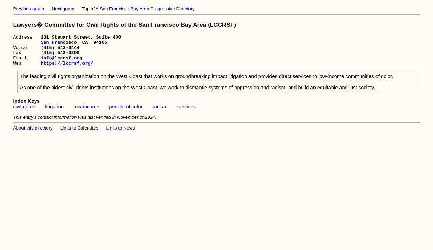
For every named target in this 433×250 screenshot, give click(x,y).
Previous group (28, 8)
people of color (125, 113)
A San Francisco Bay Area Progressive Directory (145, 8)
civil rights (24, 113)
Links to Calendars (79, 134)
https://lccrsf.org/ (67, 69)
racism (159, 113)
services (186, 113)
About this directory (33, 134)
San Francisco (59, 44)
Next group (63, 8)
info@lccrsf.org (61, 63)
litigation (54, 113)
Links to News (120, 134)
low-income (86, 113)
